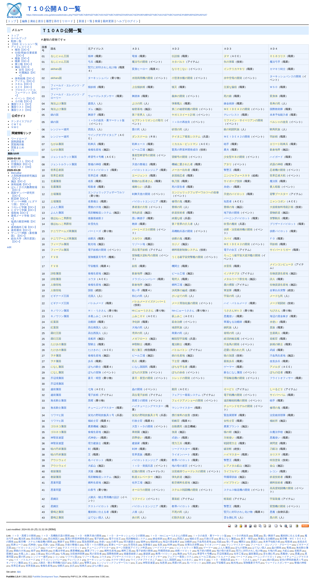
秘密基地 (137, 109)
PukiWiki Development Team (45, 577)
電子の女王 (230, 249)
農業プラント (231, 426)
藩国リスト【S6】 (22, 106)
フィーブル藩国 (60, 244)
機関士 (176, 266)
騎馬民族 (275, 129)
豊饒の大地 (94, 207)
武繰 (272, 349)
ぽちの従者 (276, 372)
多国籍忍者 (178, 175)
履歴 (49, 21)
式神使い (93, 437)
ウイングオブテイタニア (102, 134)
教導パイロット (181, 460)
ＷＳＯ (274, 87)
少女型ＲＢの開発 (234, 156)
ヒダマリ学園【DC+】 (24, 210)
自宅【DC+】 (27, 69)
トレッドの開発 (181, 378)
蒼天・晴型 (94, 378)
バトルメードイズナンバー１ (149, 301)
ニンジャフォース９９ (237, 175)
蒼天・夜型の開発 (142, 378)
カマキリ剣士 (277, 68)
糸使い (228, 186)
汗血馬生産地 (277, 355)
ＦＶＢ (54, 256)
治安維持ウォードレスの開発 (189, 471)
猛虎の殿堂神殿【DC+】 (23, 223)
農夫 (226, 149)
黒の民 (274, 517)
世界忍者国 (57, 169)
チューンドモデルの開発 (238, 406)
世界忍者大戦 (277, 175)
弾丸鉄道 (137, 212)
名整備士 (93, 201)
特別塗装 (275, 460)
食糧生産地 (94, 149)
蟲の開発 (137, 389)
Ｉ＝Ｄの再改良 (181, 121)
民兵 (134, 361)
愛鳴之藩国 (57, 511)
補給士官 (93, 420)
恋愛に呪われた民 (234, 349)
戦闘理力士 (230, 443)
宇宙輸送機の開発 (234, 378)
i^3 (12, 150)
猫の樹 (228, 431)
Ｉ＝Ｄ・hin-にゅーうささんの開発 (169, 535)
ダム (90, 109)
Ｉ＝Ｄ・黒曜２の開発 (24, 535)
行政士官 (137, 420)
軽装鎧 (228, 498)
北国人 (92, 295)
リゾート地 (138, 244)
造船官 (274, 338)
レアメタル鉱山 (233, 465)
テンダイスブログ (21, 121)
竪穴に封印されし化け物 (102, 67)
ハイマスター (231, 454)
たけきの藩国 (58, 344)
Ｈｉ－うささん (97, 310)
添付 (56, 21)
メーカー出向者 (181, 169)
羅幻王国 (56, 333)
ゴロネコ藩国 (58, 426)
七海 (90, 389)
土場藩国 (56, 193)
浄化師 (136, 321)
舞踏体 (136, 96)
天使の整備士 (140, 164)
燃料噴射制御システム (185, 249)
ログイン (132, 21)
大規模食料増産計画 (281, 207)
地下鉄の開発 (231, 212)
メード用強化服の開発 (185, 303)
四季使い (137, 437)
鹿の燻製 (229, 284)
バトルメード (96, 303)
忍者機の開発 (277, 169)
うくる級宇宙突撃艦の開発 (187, 256)
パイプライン (231, 482)
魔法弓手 (275, 61)
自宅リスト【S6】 (22, 166)
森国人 (92, 103)
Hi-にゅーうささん (143, 310)
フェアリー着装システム (186, 394)
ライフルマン (231, 471)
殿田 (174, 389)
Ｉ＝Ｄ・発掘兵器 (142, 465)
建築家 (136, 443)
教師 (134, 223)
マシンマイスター (182, 407)
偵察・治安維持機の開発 (238, 229)
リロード (67, 21)
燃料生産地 (94, 482)
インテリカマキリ (234, 68)
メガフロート (140, 338)
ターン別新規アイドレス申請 (131, 547)
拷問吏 (274, 443)
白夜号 (92, 489)
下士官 (176, 361)
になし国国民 (140, 366)
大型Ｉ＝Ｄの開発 (142, 426)
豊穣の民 (177, 207)
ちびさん (275, 310)
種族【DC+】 (23, 58)
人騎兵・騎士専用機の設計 (103, 497)
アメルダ (275, 366)
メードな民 (276, 295)
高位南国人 (94, 327)
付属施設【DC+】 (27, 74)
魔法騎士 (177, 344)
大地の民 (137, 327)
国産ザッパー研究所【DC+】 (23, 194)
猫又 (174, 87)
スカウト (137, 238)
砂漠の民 (177, 129)
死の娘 (228, 96)
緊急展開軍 (230, 415)
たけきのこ (94, 349)
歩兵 (90, 361)
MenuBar (16, 172)
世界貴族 (137, 454)
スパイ (228, 238)
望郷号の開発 (179, 156)
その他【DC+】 (24, 101)
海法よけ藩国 (58, 103)
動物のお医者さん (142, 181)
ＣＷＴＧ (16, 124)
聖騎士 (92, 344)
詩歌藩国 (56, 273)
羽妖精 (274, 136)
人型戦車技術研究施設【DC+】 (24, 177)
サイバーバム (277, 394)
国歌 (90, 290)
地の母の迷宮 (179, 465)
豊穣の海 (229, 207)
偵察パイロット (279, 231)
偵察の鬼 (177, 238)
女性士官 (229, 420)
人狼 (134, 511)
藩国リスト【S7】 (22, 104)
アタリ (228, 164)
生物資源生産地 (279, 273)
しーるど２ (276, 389)
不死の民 (177, 511)
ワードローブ (19, 138)
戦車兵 (92, 144)
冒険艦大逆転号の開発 (145, 255)
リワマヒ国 (57, 415)
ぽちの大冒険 (140, 372)
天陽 (90, 471)
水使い (274, 321)
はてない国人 (96, 517)
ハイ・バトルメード (235, 303)
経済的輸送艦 (231, 338)
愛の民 (136, 129)
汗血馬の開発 (231, 344)
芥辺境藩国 (57, 378)
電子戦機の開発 (233, 394)
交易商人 (275, 333)
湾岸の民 (137, 333)
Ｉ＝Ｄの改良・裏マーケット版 (106, 120)
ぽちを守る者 (179, 366)
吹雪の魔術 (230, 223)
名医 (90, 181)
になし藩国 (57, 366)
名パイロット (96, 460)
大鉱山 (92, 465)
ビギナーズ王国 (60, 295)
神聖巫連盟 (57, 437)
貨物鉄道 (275, 212)
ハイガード (276, 156)
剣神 (134, 448)
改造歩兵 (275, 361)
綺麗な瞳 (177, 218)
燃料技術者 (276, 482)
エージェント (140, 175)
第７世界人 (138, 114)
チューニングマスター (101, 407)
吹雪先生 (93, 223)
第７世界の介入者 (182, 223)
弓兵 (90, 61)
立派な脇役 (230, 87)
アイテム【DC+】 (25, 81)
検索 (97, 21)
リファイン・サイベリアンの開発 (243, 120)
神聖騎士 (137, 344)
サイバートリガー (280, 249)
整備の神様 (94, 164)
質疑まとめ (17, 147)
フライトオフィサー (281, 378)
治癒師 (92, 321)
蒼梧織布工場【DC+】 (24, 227)
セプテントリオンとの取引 (147, 120)
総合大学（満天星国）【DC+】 (24, 240)
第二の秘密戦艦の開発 (185, 109)
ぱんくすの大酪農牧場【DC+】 (24, 188)
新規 (81, 21)
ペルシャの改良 (279, 121)
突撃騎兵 (275, 218)
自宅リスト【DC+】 (23, 161)
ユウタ (92, 279)
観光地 (92, 244)
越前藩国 (56, 389)
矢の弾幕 (229, 61)
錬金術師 (229, 103)
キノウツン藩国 (60, 310)
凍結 (33, 21)
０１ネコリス (277, 56)
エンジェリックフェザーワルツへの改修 (195, 192)
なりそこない (179, 68)
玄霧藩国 (56, 181)
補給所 (274, 420)
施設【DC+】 (23, 66)
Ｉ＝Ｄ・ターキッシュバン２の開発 (125, 535)
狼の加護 (229, 355)
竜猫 (134, 56)
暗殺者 (92, 186)
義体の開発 (178, 96)
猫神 (90, 56)
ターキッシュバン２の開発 (285, 76)
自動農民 (177, 426)
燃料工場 (177, 284)
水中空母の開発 (233, 77)
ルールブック (19, 38)
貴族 (272, 327)
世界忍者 (93, 175)
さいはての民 (179, 295)
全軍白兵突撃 (277, 290)
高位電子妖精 (140, 249)
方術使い (229, 437)
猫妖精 (92, 87)
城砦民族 (177, 327)
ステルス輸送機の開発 (237, 489)
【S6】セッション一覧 (24, 44)
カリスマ (275, 454)
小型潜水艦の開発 (182, 77)
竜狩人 (176, 279)
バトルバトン (179, 349)
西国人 (92, 129)
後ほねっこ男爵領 (61, 218)
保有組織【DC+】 (25, 78)
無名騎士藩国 (58, 400)
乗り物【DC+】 (24, 64)
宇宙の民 (229, 295)
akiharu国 (56, 68)
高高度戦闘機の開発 (281, 488)
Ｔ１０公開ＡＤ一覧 (53, 8)
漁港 (174, 431)
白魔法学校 (276, 431)
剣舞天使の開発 (141, 193)
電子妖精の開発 (97, 249)
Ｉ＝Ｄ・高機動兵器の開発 (55, 535)
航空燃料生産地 (181, 482)
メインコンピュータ (281, 264)
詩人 (272, 279)
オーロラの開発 (141, 489)
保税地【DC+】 (20, 212)
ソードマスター (181, 448)
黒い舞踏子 (138, 218)
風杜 (19, 572)
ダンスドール (140, 136)
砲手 (226, 144)
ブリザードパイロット (283, 223)
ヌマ (226, 56)
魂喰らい (137, 186)
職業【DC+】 (23, 61)
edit (9, 247)
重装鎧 (176, 498)
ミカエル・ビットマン (185, 144)
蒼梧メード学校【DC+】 (23, 217)
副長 (134, 266)
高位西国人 (94, 333)
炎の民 (136, 517)
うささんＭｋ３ (233, 310)
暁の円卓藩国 (58, 448)
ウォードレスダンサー (101, 96)
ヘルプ (120, 21)
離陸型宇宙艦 (179, 338)
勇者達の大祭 (140, 207)
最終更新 (108, 21)
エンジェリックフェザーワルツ (106, 192)
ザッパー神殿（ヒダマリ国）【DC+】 (24, 203)
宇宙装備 (275, 498)
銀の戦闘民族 (231, 129)
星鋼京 (54, 498)
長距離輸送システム (99, 212)
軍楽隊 (228, 290)
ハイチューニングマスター (147, 406)
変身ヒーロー (140, 68)
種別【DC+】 (23, 49)
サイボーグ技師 (233, 181)
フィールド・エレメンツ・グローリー (271, 544)
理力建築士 (94, 443)
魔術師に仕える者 (98, 511)
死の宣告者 (178, 186)
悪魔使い (229, 316)
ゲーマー (229, 366)
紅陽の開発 (138, 471)
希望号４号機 (96, 156)
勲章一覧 (16, 41)
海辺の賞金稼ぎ (279, 316)
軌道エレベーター (142, 476)
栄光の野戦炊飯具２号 (145, 415)
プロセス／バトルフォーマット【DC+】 (26, 92)
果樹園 (136, 431)
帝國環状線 (230, 476)
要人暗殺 (275, 186)
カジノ (176, 244)
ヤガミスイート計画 (183, 114)
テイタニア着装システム (186, 136)
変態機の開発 (277, 506)
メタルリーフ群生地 (235, 279)
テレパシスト (231, 114)
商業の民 (177, 333)
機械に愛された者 (182, 164)
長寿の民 (275, 103)
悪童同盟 (56, 482)
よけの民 (137, 103)
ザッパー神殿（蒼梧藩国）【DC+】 (24, 234)
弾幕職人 (177, 103)
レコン (274, 471)
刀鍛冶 (274, 448)
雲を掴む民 (230, 517)
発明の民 (229, 333)
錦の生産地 (178, 355)
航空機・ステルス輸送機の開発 (35, 541)
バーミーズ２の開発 (143, 229)
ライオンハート (181, 454)
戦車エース (138, 144)
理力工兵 (177, 443)
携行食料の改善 (181, 415)
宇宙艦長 (93, 266)
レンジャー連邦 (60, 129)
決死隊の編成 (179, 290)
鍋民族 (228, 327)
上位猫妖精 (138, 87)
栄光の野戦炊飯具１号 (101, 415)
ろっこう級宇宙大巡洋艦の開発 (242, 255)
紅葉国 (54, 321)
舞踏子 (92, 114)
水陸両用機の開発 (142, 77)
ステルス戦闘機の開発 (185, 489)
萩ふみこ (177, 316)
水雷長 (228, 266)
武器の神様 (276, 164)
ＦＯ (272, 238)
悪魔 (272, 511)
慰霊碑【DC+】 (20, 198)
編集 (25, 21)
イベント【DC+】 (25, 98)
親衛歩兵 (229, 361)
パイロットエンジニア (145, 169)
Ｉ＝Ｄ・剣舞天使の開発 (88, 535)
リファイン (138, 498)
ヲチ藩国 (56, 355)
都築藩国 (56, 471)
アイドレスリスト (21, 46)
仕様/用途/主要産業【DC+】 (26, 54)
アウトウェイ (58, 460)
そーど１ (229, 389)
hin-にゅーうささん (183, 310)
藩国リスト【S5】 (22, 109)
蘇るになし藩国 (233, 372)
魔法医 (274, 181)
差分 (41, 21)
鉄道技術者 (178, 212)
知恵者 (228, 201)
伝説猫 (176, 56)
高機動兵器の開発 (182, 231)
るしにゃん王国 (60, 56)
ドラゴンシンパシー (143, 279)
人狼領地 (56, 284)
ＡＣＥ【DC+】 (24, 87)
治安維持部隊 (277, 415)
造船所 (92, 338)
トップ (12, 21)
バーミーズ (94, 231)
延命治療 (177, 321)
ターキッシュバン (98, 77)
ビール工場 (138, 149)
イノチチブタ (231, 273)
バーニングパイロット (237, 218)
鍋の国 (54, 114)
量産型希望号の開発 (143, 155)
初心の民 (137, 295)
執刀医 (176, 181)
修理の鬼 (177, 201)
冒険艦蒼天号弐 (97, 256)
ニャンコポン (277, 201)
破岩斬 (228, 448)
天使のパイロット (234, 193)
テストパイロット (98, 169)
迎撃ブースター (279, 193)
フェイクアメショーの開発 (187, 400)
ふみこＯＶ (138, 316)
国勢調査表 (17, 141)
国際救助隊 (276, 109)
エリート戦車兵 (279, 144)
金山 (272, 465)
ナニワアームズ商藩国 (64, 231)
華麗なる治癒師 (233, 321)
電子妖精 (93, 394)
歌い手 (136, 290)
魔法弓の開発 (140, 61)
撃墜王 (228, 169)
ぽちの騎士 (94, 366)
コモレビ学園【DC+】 (24, 207)
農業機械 (93, 426)
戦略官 (176, 420)
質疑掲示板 (17, 144)
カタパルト (178, 61)
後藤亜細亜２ (96, 218)
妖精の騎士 (276, 344)
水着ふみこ (94, 316)
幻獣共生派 (178, 517)
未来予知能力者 (279, 114)
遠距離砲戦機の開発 (235, 400)
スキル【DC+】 (24, 83)
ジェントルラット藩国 (64, 156)
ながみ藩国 (57, 144)
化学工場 (137, 482)
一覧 (89, 21)
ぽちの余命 (178, 372)
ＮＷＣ (15, 127)
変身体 (274, 96)
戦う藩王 (137, 349)
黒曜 (90, 400)
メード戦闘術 (277, 303)
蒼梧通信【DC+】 (21, 230)
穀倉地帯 (275, 149)
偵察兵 (92, 238)
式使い (176, 437)
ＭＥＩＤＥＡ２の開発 (237, 109)
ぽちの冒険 (94, 372)
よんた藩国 (57, 207)
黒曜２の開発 (140, 400)
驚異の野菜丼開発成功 (185, 149)
